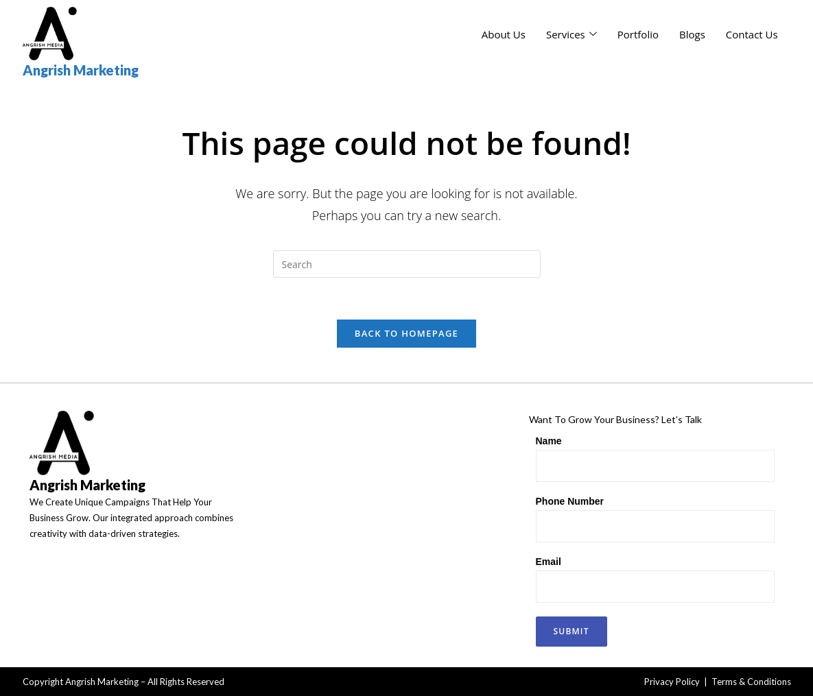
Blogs (692, 34)
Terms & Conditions (751, 681)
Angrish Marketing (81, 70)
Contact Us (752, 34)
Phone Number (570, 501)
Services (571, 34)
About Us (504, 34)
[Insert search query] (407, 264)
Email (548, 561)
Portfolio (638, 34)
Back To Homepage (406, 333)
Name (549, 440)
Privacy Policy (672, 681)
